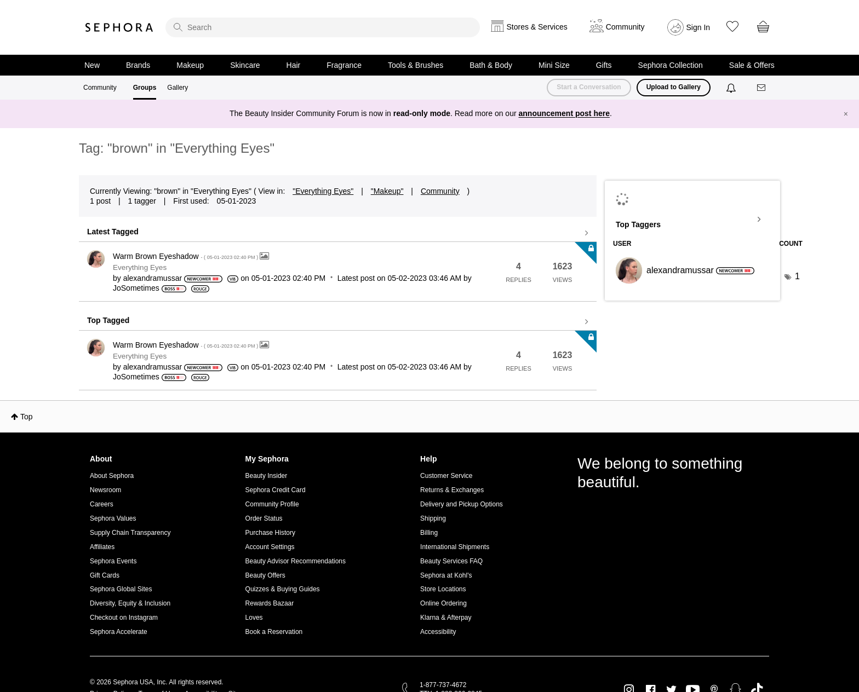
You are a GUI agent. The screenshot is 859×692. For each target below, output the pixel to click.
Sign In (698, 27)
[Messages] (762, 88)
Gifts (604, 65)
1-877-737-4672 (443, 685)
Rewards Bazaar (269, 603)
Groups (145, 87)
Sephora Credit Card (275, 490)
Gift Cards (104, 575)
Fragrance (344, 65)
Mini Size (554, 65)
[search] (322, 27)
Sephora (119, 27)
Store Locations (443, 589)
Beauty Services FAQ (451, 561)
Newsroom (105, 490)
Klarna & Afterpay (445, 617)
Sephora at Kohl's (446, 575)
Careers (101, 504)
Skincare (245, 65)
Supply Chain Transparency (130, 533)
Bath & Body (490, 65)
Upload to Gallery (673, 87)
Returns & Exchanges (452, 490)
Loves (254, 617)
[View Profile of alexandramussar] (152, 278)
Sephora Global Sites (121, 589)
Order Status (264, 518)
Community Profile (272, 504)
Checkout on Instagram (124, 617)
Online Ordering (443, 603)
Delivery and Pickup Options (461, 504)
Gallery (177, 87)
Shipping (433, 518)
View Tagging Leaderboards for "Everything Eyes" (692, 219)
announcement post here (564, 113)
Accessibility (438, 632)
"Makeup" (387, 191)
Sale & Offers (752, 65)
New (92, 65)
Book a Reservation (274, 632)
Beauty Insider (266, 476)
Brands (138, 65)
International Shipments (454, 547)
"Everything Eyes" (323, 191)
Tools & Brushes (415, 65)
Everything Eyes (140, 267)
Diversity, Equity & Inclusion (130, 603)
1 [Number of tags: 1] (797, 276)
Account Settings (270, 547)
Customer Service (446, 476)
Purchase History (270, 533)
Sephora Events (113, 561)
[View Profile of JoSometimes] (136, 288)
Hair (294, 65)
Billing (429, 533)
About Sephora (112, 476)
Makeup (190, 65)
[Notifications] (732, 87)
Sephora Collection (670, 65)
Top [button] (26, 416)
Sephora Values (113, 518)
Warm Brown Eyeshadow (186, 256)
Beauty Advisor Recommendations (295, 561)
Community (100, 87)
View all (338, 233)
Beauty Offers (265, 575)
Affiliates (102, 547)
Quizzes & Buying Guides (282, 589)
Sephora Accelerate (118, 632)
